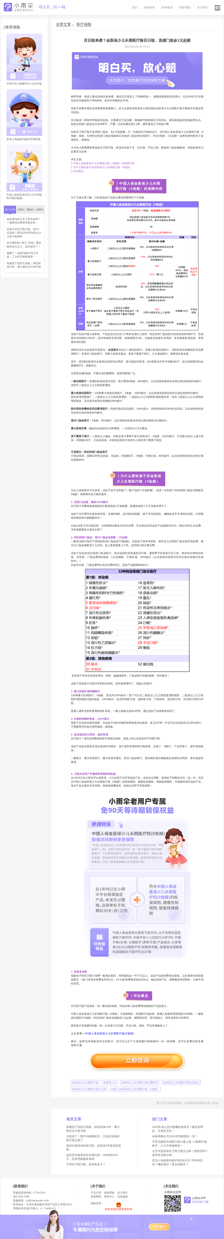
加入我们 (122, 1192)
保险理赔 (184, 7)
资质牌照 (96, 1196)
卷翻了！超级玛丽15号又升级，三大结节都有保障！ (22, 255)
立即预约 (159, 1227)
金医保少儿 (109, 1082)
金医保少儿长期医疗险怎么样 (89, 1089)
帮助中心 (109, 1196)
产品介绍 (96, 1192)
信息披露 (122, 1196)
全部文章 (63, 24)
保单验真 (167, 7)
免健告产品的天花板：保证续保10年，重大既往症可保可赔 (24, 265)
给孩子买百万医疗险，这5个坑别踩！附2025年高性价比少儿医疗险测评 (24, 233)
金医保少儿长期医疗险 (85, 1082)
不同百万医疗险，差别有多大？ (85, 1164)
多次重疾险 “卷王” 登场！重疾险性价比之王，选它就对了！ (24, 244)
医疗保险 (84, 24)
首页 (134, 7)
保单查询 (149, 7)
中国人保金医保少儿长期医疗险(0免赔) (109, 1033)
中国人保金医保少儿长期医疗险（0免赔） (135, 1089)
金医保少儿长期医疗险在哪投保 (139, 1082)
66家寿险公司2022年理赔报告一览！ (175, 1136)
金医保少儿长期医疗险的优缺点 (181, 1082)
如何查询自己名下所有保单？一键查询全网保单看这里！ (24, 221)
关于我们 (202, 7)
